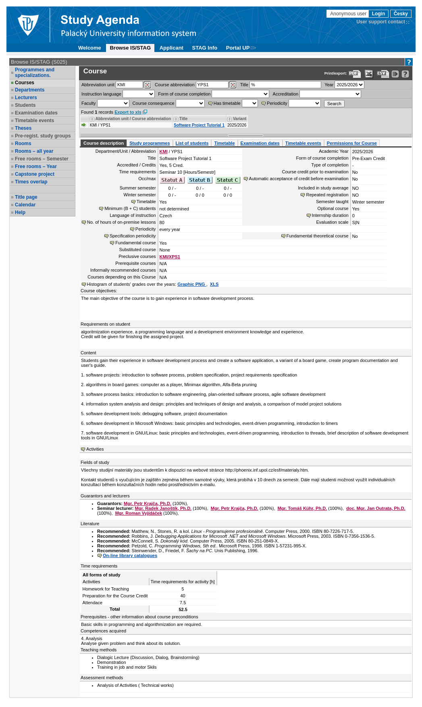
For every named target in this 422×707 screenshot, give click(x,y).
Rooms (23, 143)
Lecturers (26, 97)
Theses (23, 128)
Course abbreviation (174, 84)
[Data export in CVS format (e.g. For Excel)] (383, 74)
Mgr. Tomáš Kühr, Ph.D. (302, 508)
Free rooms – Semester (42, 159)
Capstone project (34, 174)
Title (244, 84)
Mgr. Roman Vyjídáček (138, 513)
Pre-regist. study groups (43, 136)
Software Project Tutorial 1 (199, 125)
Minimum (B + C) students (130, 208)
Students (25, 105)
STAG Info (205, 48)
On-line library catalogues (130, 555)
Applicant (171, 48)
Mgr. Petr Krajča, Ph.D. (147, 503)
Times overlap (31, 182)
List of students (192, 143)
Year (328, 84)
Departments (29, 90)
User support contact (380, 22)
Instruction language (101, 93)
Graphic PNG (191, 284)
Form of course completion (184, 93)
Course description (103, 143)
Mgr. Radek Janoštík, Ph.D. (163, 508)
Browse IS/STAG (130, 48)
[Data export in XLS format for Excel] (369, 74)
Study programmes (149, 143)
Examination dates (36, 113)
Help (20, 212)
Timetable (224, 143)
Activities (95, 449)
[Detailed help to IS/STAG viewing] (405, 74)
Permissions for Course (352, 143)
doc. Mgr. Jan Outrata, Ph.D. (375, 508)
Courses (24, 82)
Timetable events (34, 120)
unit (97, 84)
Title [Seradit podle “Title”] (183, 118)
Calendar (25, 205)
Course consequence (154, 103)
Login (378, 14)
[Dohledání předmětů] (233, 85)
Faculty (88, 103)
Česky (401, 14)
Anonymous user (349, 14)
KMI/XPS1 (170, 256)
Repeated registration (327, 194)
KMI (164, 151)
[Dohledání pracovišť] (147, 85)
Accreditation (286, 93)
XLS (214, 284)
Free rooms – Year (36, 166)
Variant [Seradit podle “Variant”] (239, 118)
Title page (26, 197)
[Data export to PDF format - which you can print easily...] (355, 74)
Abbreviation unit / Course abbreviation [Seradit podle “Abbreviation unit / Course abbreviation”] (133, 118)
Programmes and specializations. (34, 72)
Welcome (89, 48)
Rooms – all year (34, 151)
